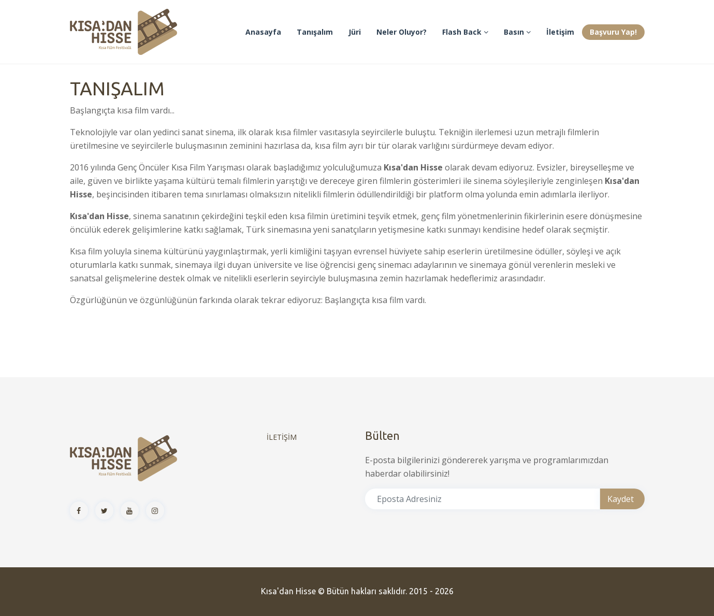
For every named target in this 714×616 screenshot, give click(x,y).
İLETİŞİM (282, 437)
